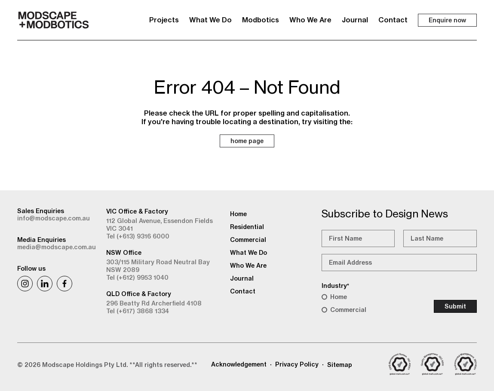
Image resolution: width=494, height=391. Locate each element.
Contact (393, 19)
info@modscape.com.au (53, 218)
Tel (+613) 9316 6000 (137, 236)
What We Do (210, 19)
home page (247, 141)
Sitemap (339, 365)
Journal (355, 19)
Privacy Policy (297, 364)
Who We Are (310, 19)
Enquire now (447, 20)
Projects (164, 19)
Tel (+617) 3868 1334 (137, 311)
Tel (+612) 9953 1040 (137, 277)
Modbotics (260, 19)
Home (338, 297)
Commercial (348, 310)
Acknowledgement (239, 364)
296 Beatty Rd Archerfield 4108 (154, 303)
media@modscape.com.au (56, 247)
